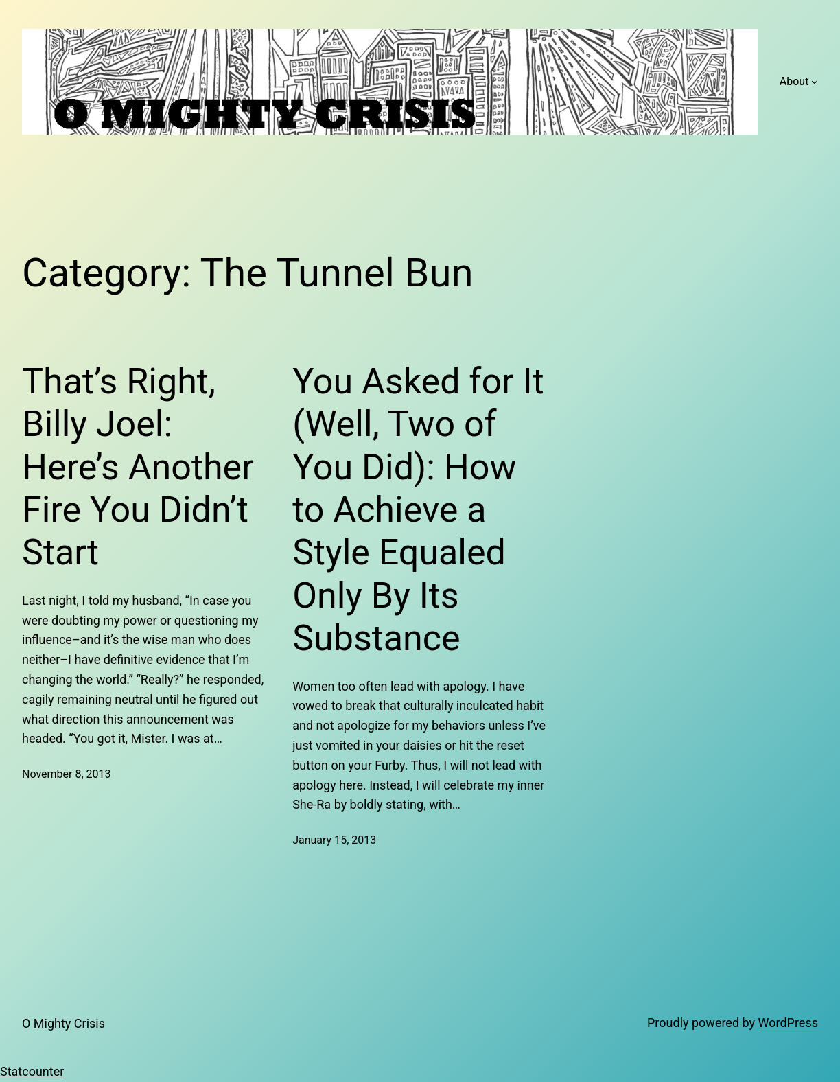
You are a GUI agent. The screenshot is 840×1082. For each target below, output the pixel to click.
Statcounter (32, 1071)
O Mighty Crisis (63, 1023)
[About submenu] (814, 81)
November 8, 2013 (66, 774)
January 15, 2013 (334, 840)
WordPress (788, 1022)
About (794, 81)
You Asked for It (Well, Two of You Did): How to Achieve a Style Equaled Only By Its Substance (418, 509)
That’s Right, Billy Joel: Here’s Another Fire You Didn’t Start (138, 467)
